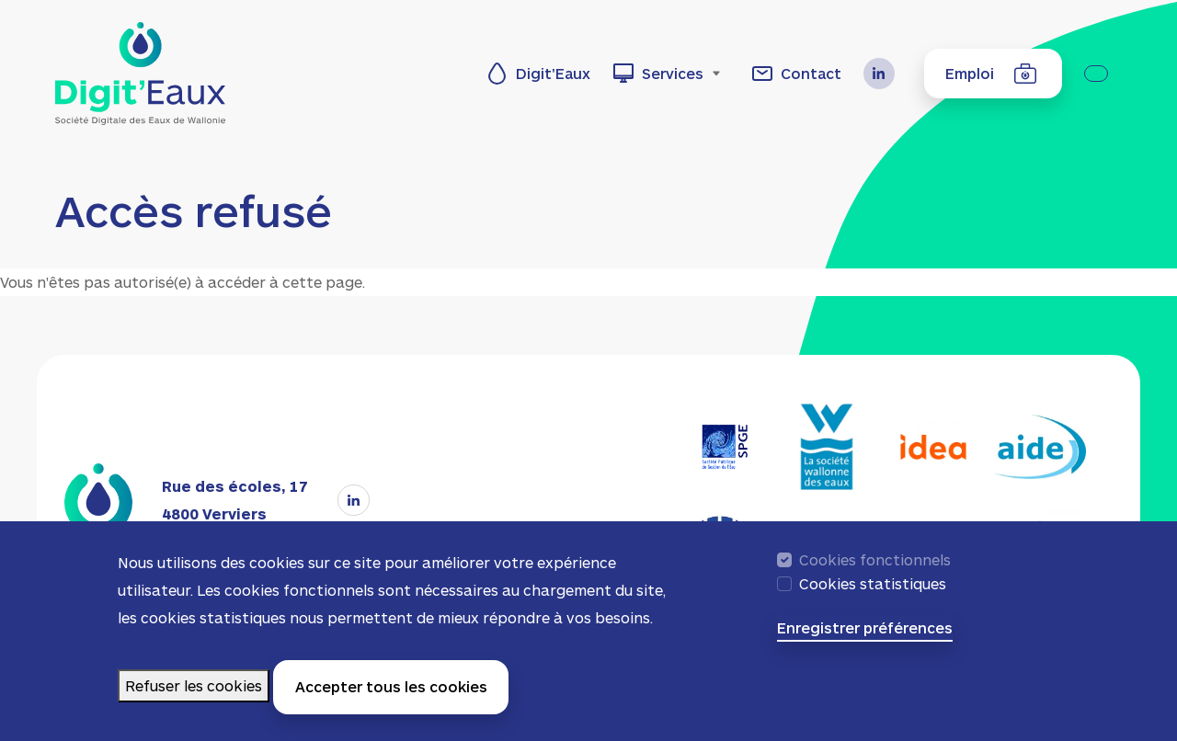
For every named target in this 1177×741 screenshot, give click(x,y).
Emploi (969, 73)
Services (672, 73)
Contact (811, 73)
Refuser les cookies (193, 694)
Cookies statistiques (872, 593)
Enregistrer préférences (865, 636)
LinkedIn (886, 73)
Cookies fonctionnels (875, 569)
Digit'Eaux (553, 73)
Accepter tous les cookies (391, 696)
